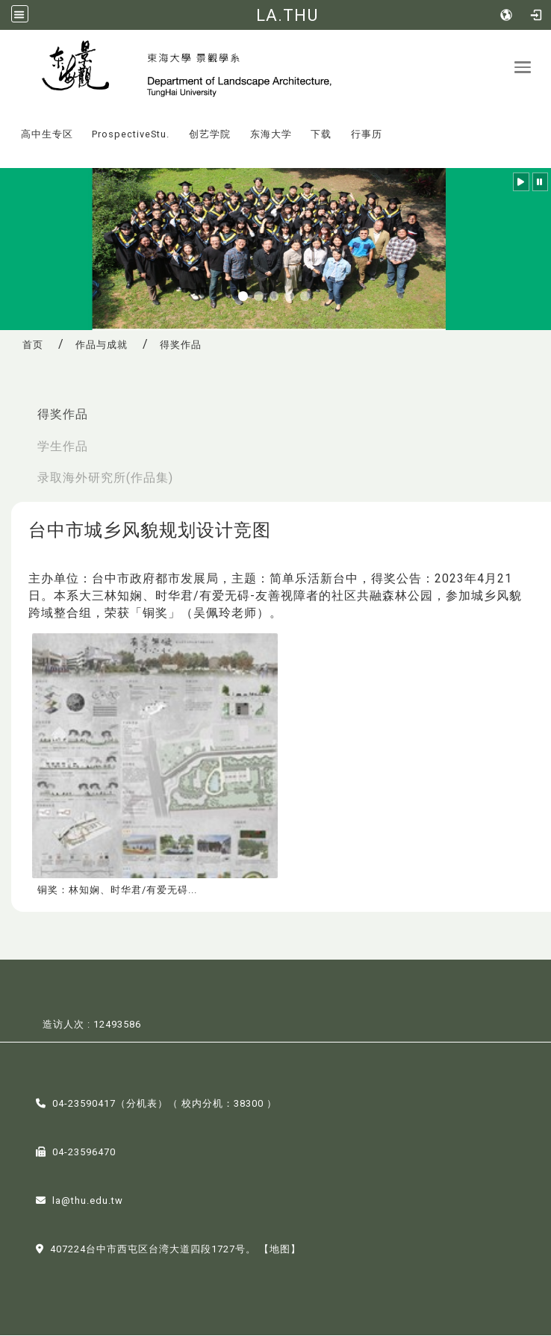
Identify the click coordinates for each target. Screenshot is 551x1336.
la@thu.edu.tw (87, 1201)
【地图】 (280, 1249)
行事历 (366, 134)
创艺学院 (210, 134)
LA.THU (287, 15)
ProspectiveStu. (130, 134)
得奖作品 (62, 414)
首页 (32, 345)
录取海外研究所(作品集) (105, 478)
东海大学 (271, 134)
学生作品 (62, 446)
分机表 (142, 1104)
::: (6, 124)
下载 (321, 134)
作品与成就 (101, 345)
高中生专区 (47, 134)
